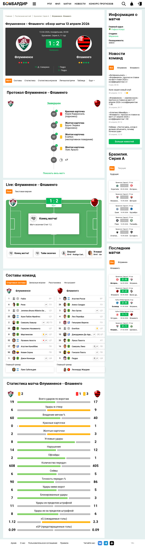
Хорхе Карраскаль (75, 113)
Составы (18, 80)
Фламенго (83, 57)
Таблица (81, 80)
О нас (22, 543)
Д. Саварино (42, 67)
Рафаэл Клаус (117, 29)
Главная (8, 16)
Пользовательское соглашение (42, 543)
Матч (8, 80)
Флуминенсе (24, 57)
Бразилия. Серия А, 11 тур (54, 36)
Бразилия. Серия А (41, 16)
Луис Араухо (71, 149)
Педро (62, 67)
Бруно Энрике (72, 125)
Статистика (29, 80)
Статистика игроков (47, 80)
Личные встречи (67, 80)
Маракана (113, 36)
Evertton (69, 137)
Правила (64, 543)
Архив (13, 543)
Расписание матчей (23, 16)
